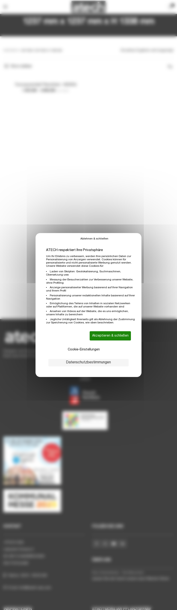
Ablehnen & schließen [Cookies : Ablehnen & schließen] (94, 238)
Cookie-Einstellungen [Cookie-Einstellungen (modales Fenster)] (84, 349)
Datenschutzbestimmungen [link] (88, 363)
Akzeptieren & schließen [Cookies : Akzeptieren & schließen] (110, 335)
